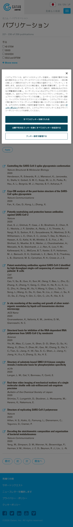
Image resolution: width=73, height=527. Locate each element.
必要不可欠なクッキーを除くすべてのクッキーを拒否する (36, 127)
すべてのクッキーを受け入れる (36, 119)
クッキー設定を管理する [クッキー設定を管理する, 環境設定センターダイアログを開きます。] (36, 136)
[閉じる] (66, 73)
